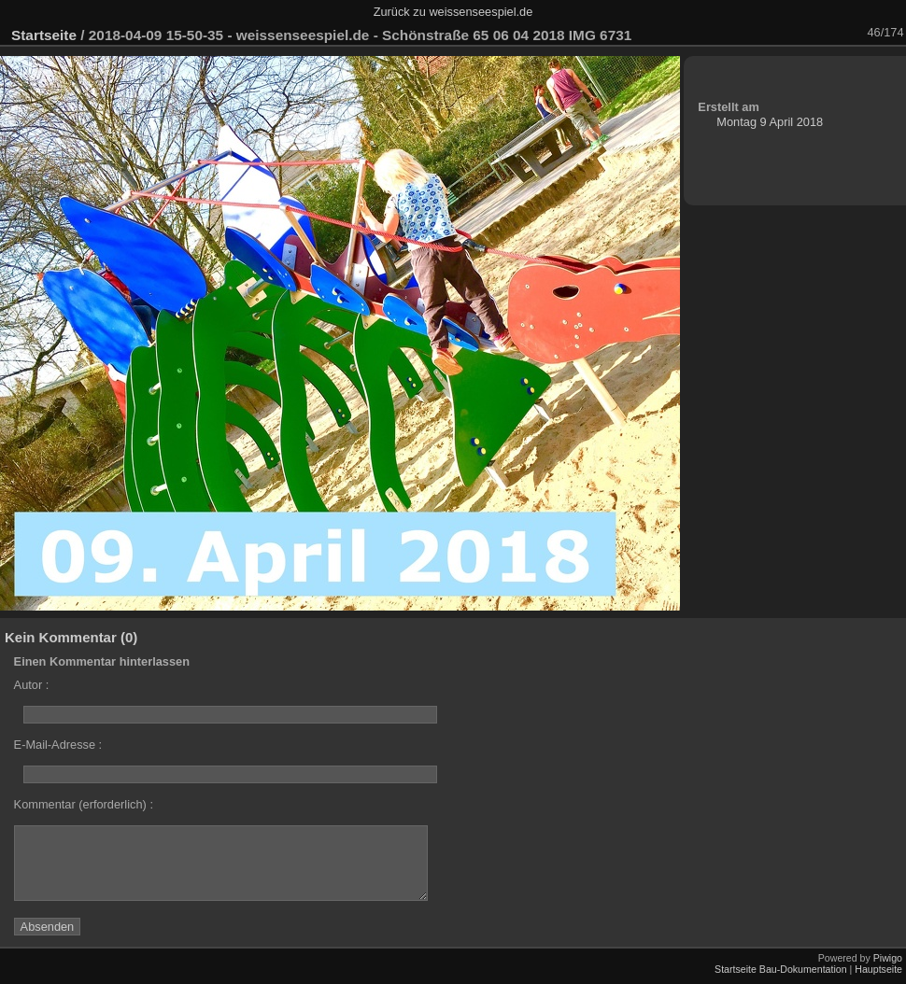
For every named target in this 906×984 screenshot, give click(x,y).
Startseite (44, 35)
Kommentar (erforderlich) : (83, 804)
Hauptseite (878, 969)
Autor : (32, 685)
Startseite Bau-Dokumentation (781, 969)
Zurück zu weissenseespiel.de (453, 12)
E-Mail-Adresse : (58, 745)
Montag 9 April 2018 (769, 122)
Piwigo (887, 957)
